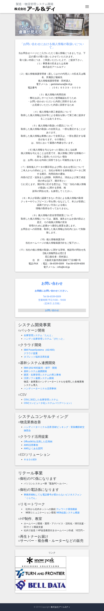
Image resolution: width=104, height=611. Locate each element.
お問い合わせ (52, 310)
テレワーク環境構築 (66, 509)
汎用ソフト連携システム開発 (39, 378)
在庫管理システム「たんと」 (39, 335)
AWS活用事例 (31, 445)
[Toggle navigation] (87, 7)
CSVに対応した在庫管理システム (41, 399)
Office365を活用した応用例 (38, 441)
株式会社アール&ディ (60, 607)
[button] (20, 25)
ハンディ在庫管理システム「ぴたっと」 (44, 338)
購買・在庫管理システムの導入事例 (42, 374)
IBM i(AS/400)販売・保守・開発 (40, 367)
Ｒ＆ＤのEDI (30, 459)
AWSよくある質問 (33, 448)
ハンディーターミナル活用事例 (40, 388)
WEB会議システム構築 (68, 512)
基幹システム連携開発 (35, 371)
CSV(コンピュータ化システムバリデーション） (48, 403)
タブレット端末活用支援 (36, 356)
